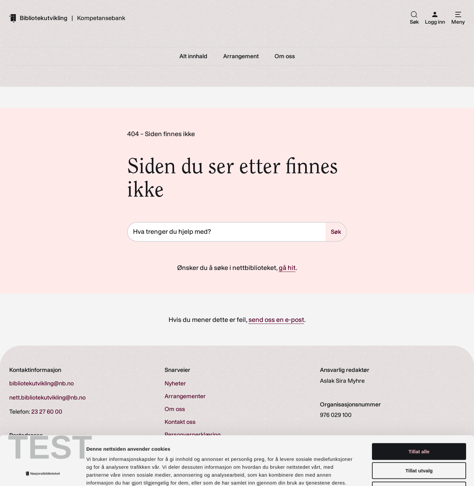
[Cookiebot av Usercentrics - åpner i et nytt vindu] (42, 473)
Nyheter (175, 383)
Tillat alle (419, 405)
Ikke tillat (419, 444)
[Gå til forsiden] (38, 18)
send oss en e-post (276, 320)
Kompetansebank (101, 18)
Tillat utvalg (419, 425)
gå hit (287, 268)
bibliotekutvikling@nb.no (41, 383)
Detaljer (350, 473)
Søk (336, 231)
